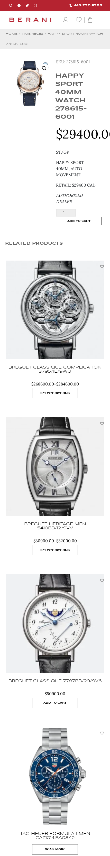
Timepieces (32, 33)
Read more (55, 849)
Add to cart (78, 221)
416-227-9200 (85, 5)
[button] (102, 266)
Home (11, 33)
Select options (55, 393)
